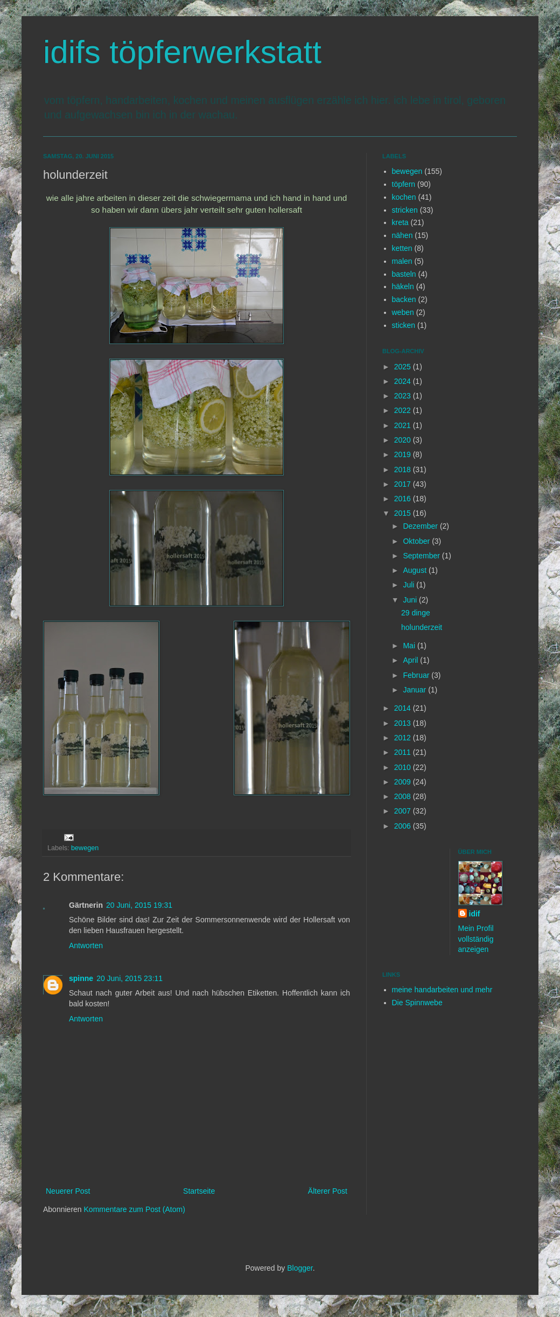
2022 (403, 410)
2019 (403, 454)
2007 (403, 811)
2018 (403, 469)
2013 (403, 723)
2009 (403, 781)
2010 (403, 767)
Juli (409, 584)
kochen (404, 197)
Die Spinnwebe (417, 1002)
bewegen (85, 848)
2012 (403, 737)
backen (404, 299)
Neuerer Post (68, 1191)
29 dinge (415, 612)
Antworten (86, 945)
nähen (402, 235)
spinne (81, 978)
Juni (411, 600)
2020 (403, 440)
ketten (402, 248)
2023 (403, 395)
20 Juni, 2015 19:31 (139, 905)
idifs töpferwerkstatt (182, 52)
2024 (403, 381)
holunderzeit (421, 627)
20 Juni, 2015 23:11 (129, 978)
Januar (415, 689)
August (415, 570)
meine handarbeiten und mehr (442, 989)
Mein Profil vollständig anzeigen (476, 939)
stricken (405, 210)
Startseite (199, 1191)
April (411, 660)
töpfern (404, 184)
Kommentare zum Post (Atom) (134, 1209)
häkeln (403, 286)
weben (403, 312)
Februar (417, 675)
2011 (403, 752)
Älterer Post (327, 1191)
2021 (403, 425)
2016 (403, 498)
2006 (403, 826)
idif (474, 913)
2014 (403, 708)
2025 (403, 366)
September (422, 555)
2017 (403, 484)
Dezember (421, 526)
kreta (400, 222)
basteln (404, 274)
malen (402, 261)
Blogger (299, 1268)
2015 (403, 513)
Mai (410, 645)
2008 (403, 796)
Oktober (417, 541)
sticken (404, 325)
